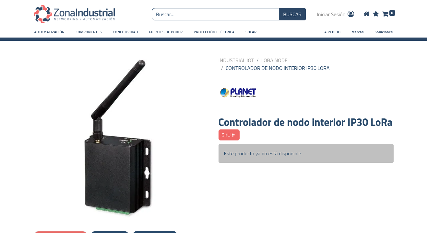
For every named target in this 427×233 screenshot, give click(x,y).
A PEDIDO (333, 32)
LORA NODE (274, 60)
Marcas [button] (357, 32)
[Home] (366, 14)
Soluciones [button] (384, 32)
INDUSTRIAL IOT (236, 60)
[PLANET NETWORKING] (306, 93)
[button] (49, 32)
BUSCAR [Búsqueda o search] (292, 14)
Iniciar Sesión (336, 14)
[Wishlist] (376, 14)
